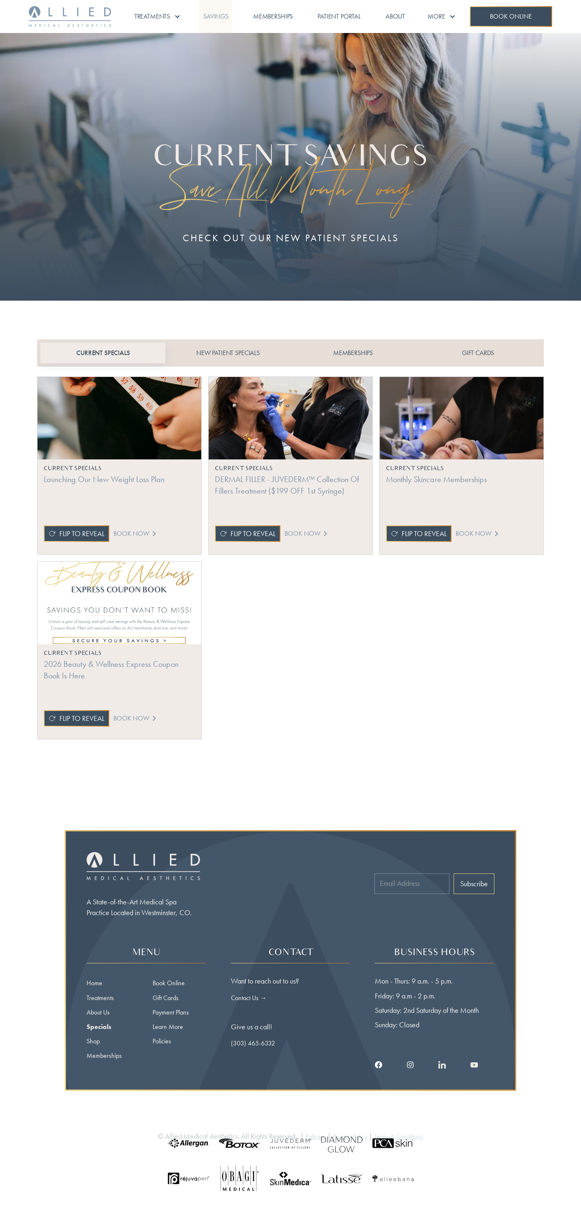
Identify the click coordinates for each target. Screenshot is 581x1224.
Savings (215, 16)
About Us (98, 1012)
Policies (162, 1041)
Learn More (168, 1026)
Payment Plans (171, 1012)
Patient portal (339, 16)
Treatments (100, 997)
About (395, 16)
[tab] (102, 353)
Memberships (273, 16)
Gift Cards (166, 997)
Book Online (169, 983)
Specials (99, 1026)
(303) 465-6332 (253, 1043)
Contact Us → (249, 997)
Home (94, 983)
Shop (93, 1041)
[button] (157, 16)
